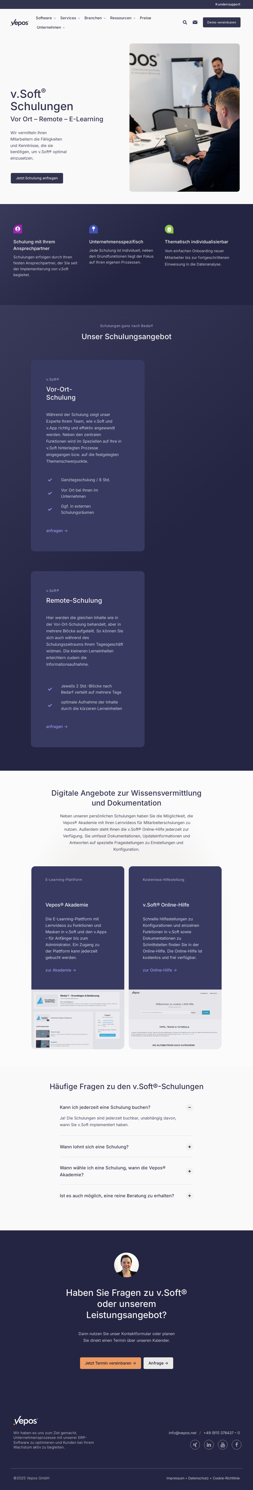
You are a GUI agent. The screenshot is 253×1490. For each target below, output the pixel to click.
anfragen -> (57, 530)
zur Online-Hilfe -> (160, 970)
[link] (77, 1019)
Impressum (175, 1478)
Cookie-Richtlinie (226, 1478)
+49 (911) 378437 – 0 (222, 1432)
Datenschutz (198, 1478)
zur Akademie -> (60, 970)
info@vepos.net (182, 1432)
